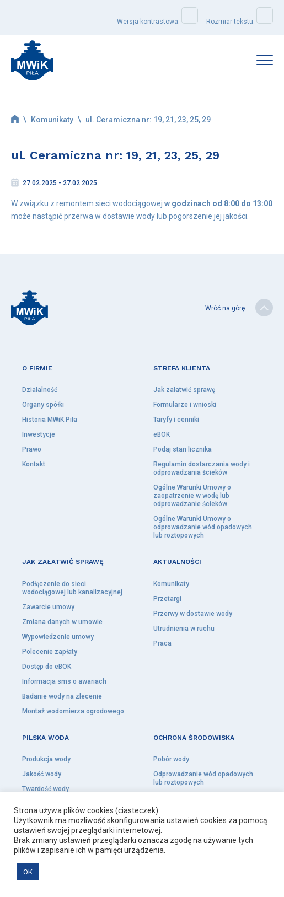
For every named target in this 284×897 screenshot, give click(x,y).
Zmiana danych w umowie (62, 622)
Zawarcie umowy (48, 607)
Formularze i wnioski (184, 405)
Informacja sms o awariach (64, 681)
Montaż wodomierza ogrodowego (73, 711)
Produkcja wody (46, 759)
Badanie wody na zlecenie (62, 696)
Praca (162, 643)
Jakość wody (41, 774)
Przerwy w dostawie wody (192, 613)
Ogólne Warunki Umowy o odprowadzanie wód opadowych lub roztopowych (202, 527)
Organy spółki (43, 405)
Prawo (31, 449)
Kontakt (33, 464)
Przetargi (167, 599)
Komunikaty (52, 119)
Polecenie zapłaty (49, 652)
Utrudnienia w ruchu (184, 628)
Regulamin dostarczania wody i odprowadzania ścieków (201, 468)
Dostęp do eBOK (46, 666)
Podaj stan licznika (182, 449)
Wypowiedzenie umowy (58, 637)
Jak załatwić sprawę (184, 390)
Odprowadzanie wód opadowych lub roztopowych (203, 778)
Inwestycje (38, 434)
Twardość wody (45, 789)
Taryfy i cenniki (176, 419)
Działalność (39, 390)
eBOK (161, 434)
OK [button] (28, 872)
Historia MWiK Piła (49, 419)
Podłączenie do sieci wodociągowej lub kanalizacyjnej (72, 588)
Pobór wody (171, 759)
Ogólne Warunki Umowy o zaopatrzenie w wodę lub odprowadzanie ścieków (192, 496)
